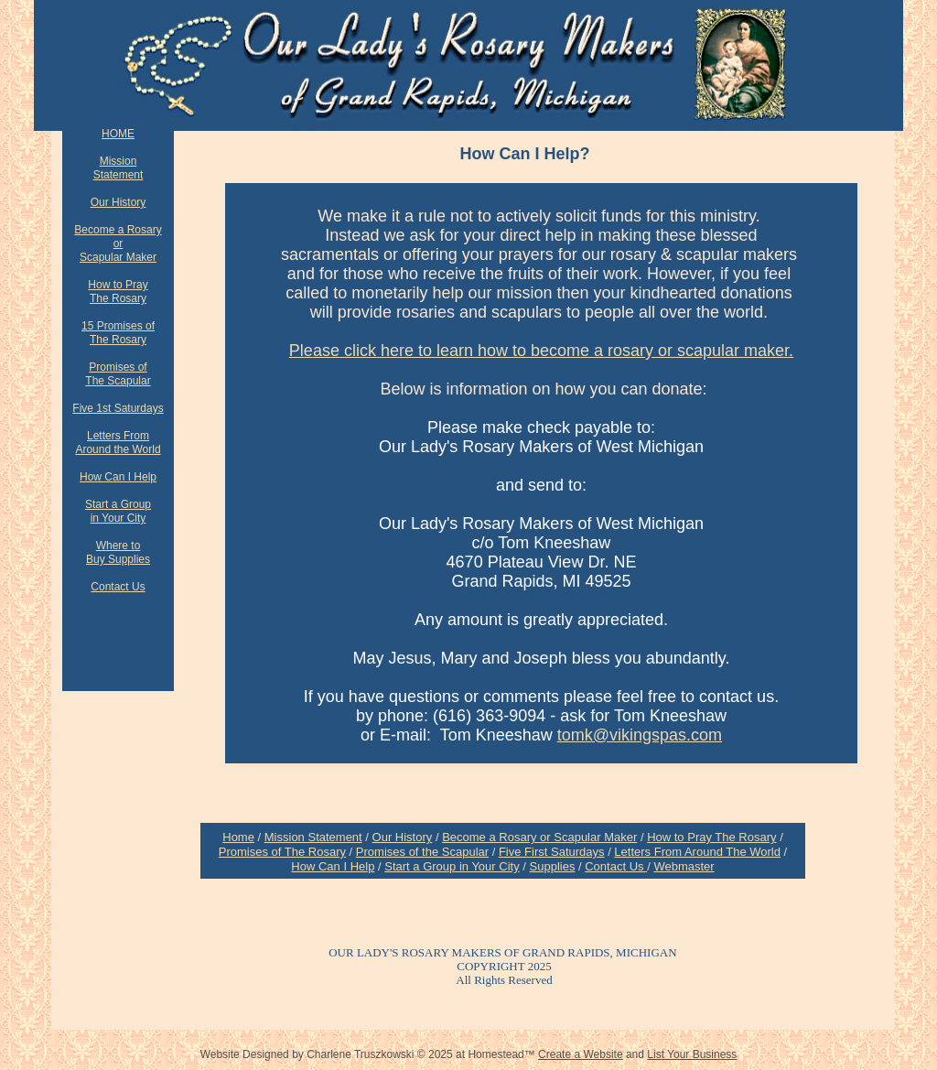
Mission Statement (313, 837)
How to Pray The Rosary (711, 837)
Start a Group (118, 504)
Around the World (117, 449)
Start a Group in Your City (451, 866)
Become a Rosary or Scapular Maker (539, 837)
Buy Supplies (118, 559)
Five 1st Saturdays (117, 408)
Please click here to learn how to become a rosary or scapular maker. (541, 350)
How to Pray (117, 284)
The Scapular (117, 380)
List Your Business (692, 1054)
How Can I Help (118, 476)
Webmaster (683, 866)
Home (238, 837)
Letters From (118, 435)
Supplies (553, 866)
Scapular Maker (118, 257)
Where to (118, 545)
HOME (118, 133)
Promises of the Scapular (422, 852)
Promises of (117, 367)
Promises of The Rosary (282, 852)
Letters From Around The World (697, 852)
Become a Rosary (117, 229)
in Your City (118, 518)
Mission (118, 161)
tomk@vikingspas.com (639, 735)
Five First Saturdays (552, 852)
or (118, 243)
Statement (118, 174)
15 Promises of (118, 325)
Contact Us (118, 586)
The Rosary (118, 298)
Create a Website (580, 1054)
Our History (118, 202)
